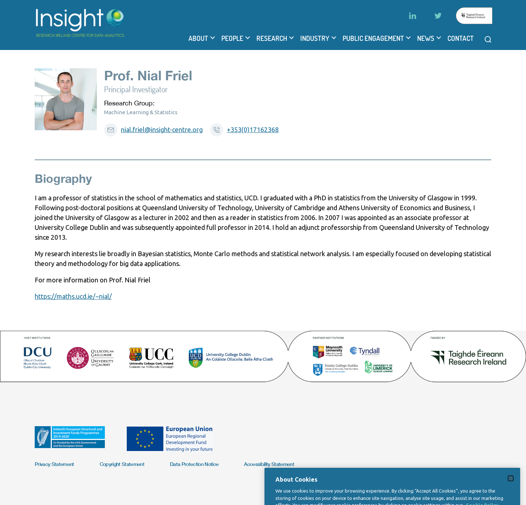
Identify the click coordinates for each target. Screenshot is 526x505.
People (232, 38)
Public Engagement (373, 38)
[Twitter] (438, 16)
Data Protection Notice (194, 464)
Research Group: (129, 103)
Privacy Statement (54, 464)
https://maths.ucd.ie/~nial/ (73, 296)
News (425, 38)
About (198, 38)
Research (271, 38)
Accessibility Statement (269, 464)
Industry (314, 38)
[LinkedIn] (412, 16)
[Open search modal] (488, 39)
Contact (460, 38)
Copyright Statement (122, 464)
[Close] (510, 490)
